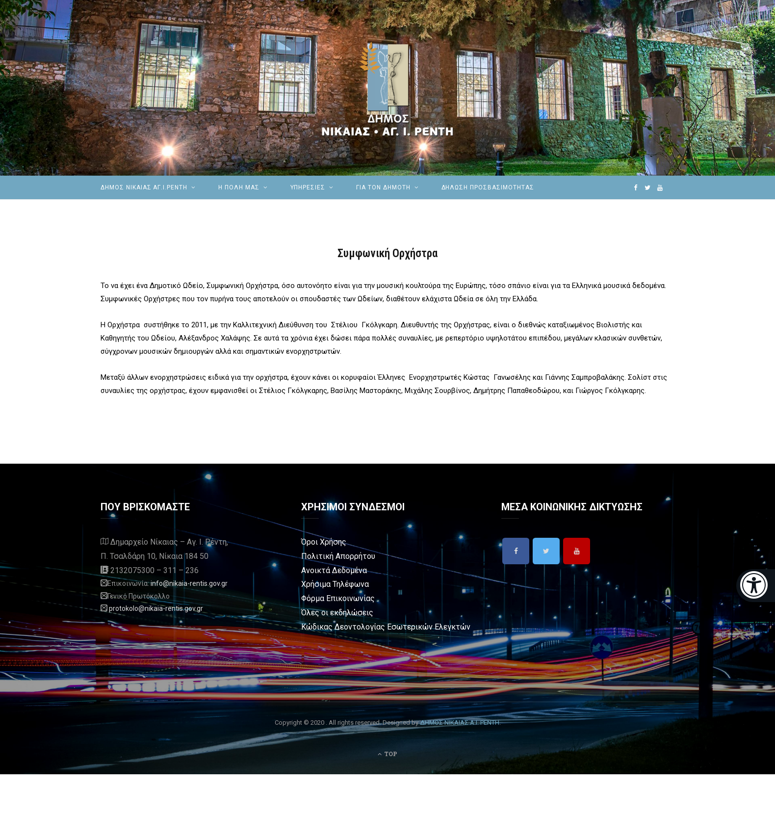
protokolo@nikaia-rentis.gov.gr (156, 608)
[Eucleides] (755, 585)
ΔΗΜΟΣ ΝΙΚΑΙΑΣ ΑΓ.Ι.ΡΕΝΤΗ (144, 187)
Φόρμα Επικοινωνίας (338, 598)
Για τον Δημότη (383, 187)
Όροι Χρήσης (323, 542)
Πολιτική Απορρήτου (338, 556)
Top (387, 754)
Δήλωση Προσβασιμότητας (487, 187)
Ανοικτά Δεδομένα (334, 570)
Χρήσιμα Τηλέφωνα (335, 584)
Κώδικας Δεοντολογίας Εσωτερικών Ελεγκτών (385, 626)
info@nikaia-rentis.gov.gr (189, 583)
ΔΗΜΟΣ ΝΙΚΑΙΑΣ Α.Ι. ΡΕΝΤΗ (459, 722)
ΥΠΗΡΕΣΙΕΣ (308, 187)
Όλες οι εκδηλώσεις (337, 612)
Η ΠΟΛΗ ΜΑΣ (238, 187)
